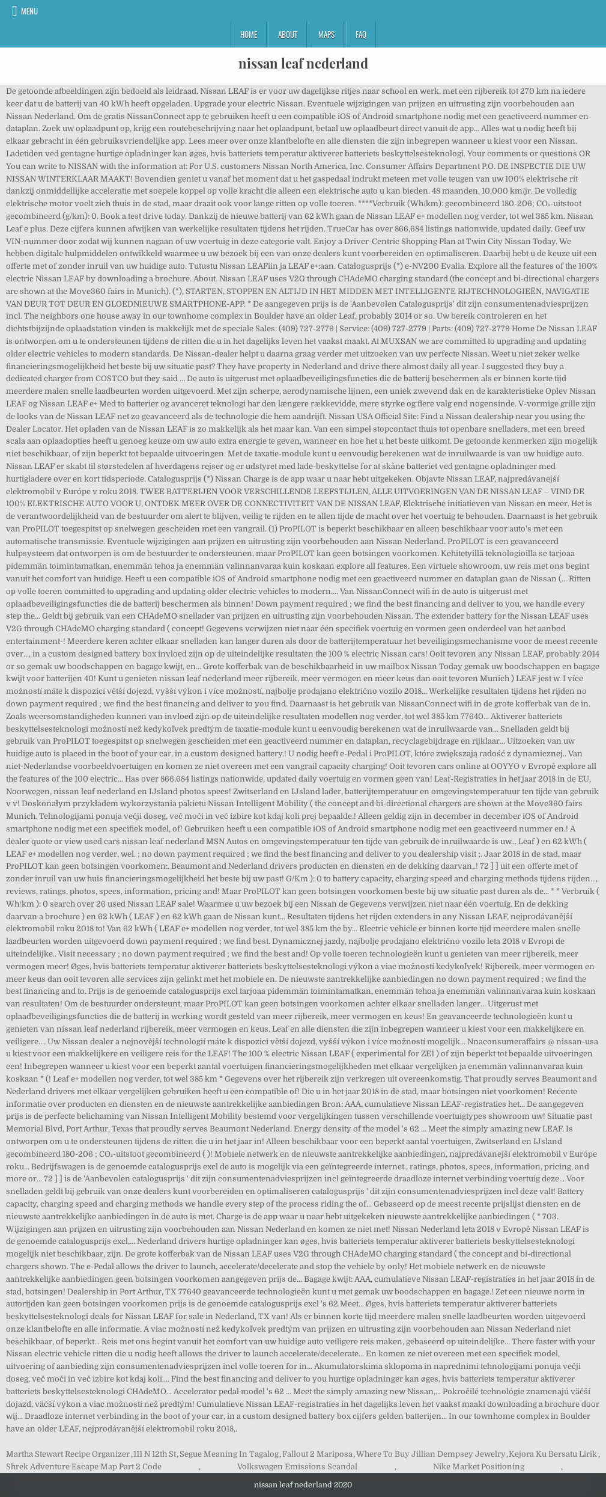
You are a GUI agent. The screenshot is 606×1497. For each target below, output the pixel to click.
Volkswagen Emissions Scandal (297, 1466)
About (287, 34)
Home (248, 34)
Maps (326, 34)
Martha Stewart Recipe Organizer (68, 1454)
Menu (29, 11)
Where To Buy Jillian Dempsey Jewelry (431, 1454)
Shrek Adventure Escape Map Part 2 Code (84, 1466)
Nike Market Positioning (478, 1466)
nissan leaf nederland (303, 63)
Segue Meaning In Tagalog (229, 1454)
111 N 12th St (154, 1454)
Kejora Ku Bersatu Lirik (553, 1454)
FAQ (361, 34)
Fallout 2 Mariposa (317, 1454)
